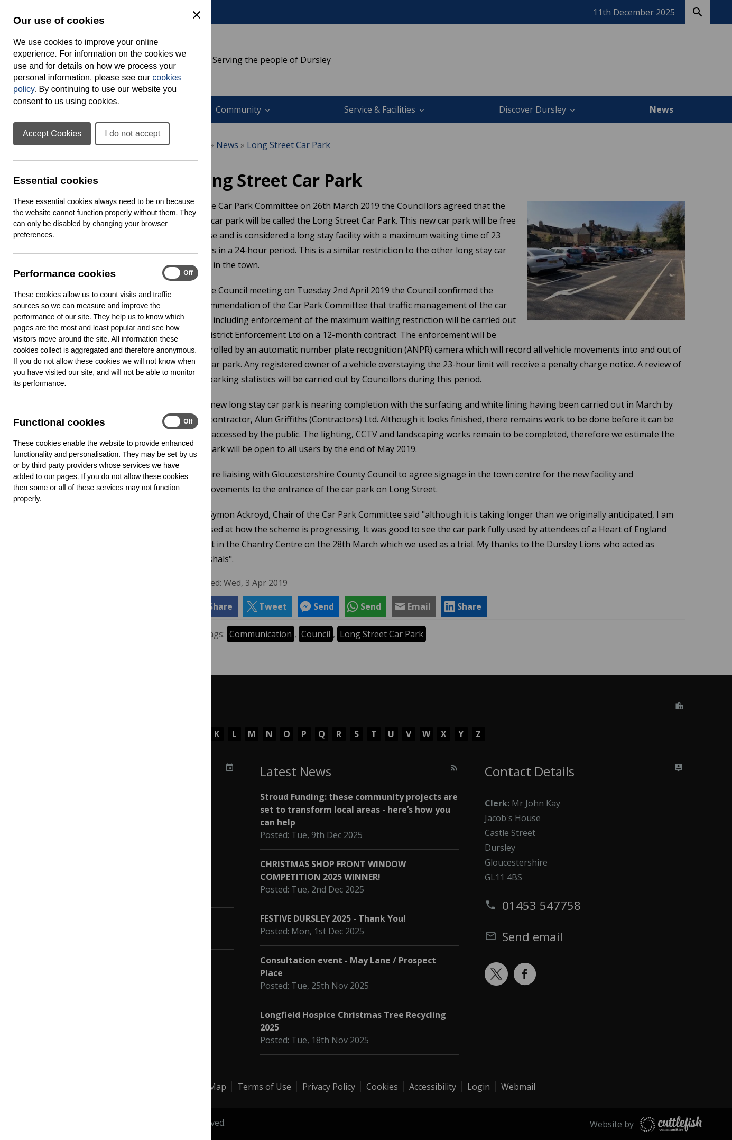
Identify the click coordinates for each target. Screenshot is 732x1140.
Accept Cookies (52, 133)
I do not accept (132, 133)
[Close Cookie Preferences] (196, 14)
